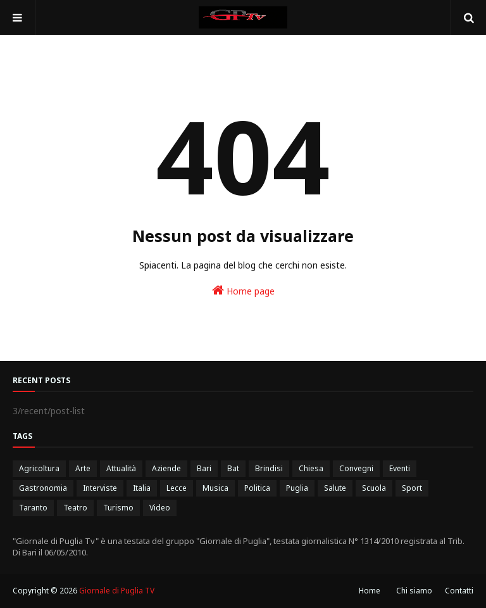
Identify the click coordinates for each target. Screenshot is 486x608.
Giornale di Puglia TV (116, 590)
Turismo (118, 507)
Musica (215, 488)
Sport (412, 488)
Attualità (121, 468)
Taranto (33, 507)
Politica (257, 488)
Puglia (297, 488)
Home (369, 590)
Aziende (166, 468)
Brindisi (269, 468)
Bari (204, 468)
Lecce (176, 488)
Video (159, 507)
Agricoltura (39, 468)
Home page (243, 290)
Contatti (459, 590)
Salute (335, 488)
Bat (233, 468)
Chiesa (311, 468)
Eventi (399, 468)
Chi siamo (414, 590)
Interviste (100, 488)
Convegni (356, 468)
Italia (142, 488)
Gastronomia (43, 488)
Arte (82, 468)
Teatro (75, 507)
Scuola (374, 488)
